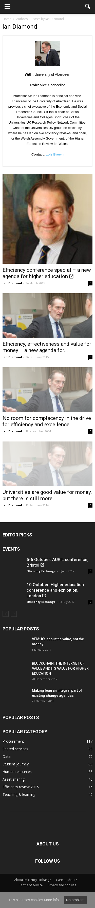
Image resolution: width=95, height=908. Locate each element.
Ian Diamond (12, 283)
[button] (88, 7)
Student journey (16, 764)
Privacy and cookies (62, 885)
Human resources (17, 771)
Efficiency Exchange (41, 571)
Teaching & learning (19, 794)
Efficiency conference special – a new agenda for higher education (47, 273)
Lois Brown (55, 154)
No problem (75, 900)
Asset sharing (14, 779)
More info (51, 900)
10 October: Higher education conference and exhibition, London (55, 590)
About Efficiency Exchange (32, 880)
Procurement (13, 741)
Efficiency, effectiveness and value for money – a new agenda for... (47, 347)
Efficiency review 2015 (21, 786)
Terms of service (31, 885)
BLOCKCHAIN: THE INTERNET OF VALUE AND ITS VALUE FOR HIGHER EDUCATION (60, 668)
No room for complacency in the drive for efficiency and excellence (47, 421)
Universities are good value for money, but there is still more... (47, 495)
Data (7, 756)
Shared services (15, 748)
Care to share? (66, 880)
